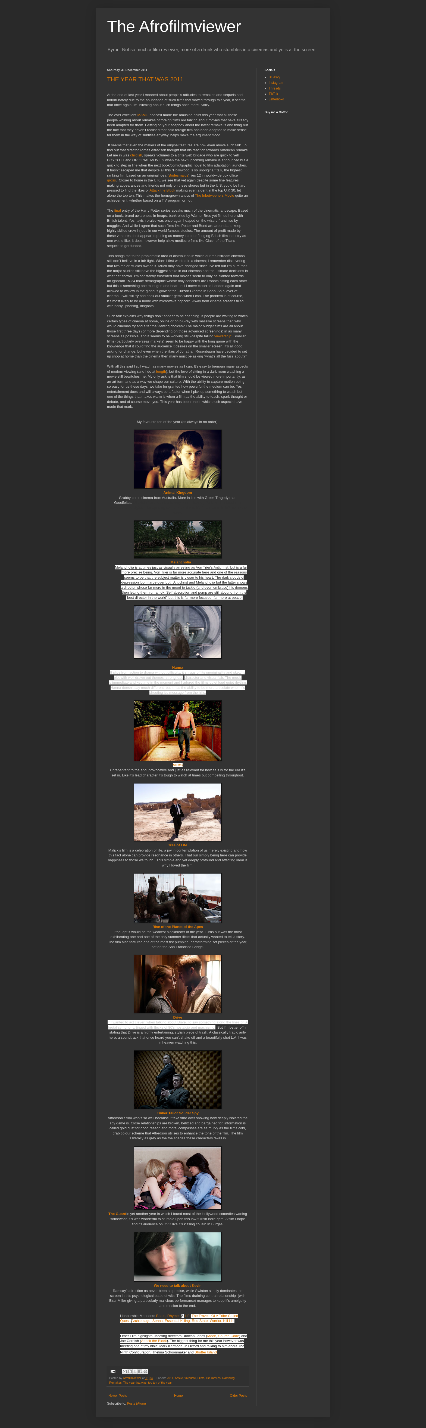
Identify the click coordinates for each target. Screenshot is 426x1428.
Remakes (115, 1382)
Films (201, 1378)
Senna (157, 1321)
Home (178, 1396)
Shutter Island (206, 1352)
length (161, 371)
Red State (200, 1321)
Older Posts (238, 1396)
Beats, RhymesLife (173, 1316)
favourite (190, 1378)
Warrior (215, 1321)
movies (216, 1378)
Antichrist (221, 567)
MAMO (143, 115)
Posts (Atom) (136, 1403)
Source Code (228, 1336)
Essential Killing (177, 1321)
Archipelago (141, 1321)
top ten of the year (160, 1382)
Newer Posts (117, 1396)
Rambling (228, 1378)
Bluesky (274, 77)
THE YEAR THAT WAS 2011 (145, 79)
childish (136, 155)
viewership (222, 336)
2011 (170, 1378)
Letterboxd (276, 99)
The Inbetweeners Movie (214, 195)
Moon (211, 1336)
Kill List (228, 1321)
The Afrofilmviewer (174, 26)
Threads (275, 88)
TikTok (273, 94)
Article (179, 1378)
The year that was (134, 1382)
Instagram (276, 83)
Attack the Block (162, 190)
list (208, 1378)
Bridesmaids (179, 175)
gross (111, 180)
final (118, 210)
